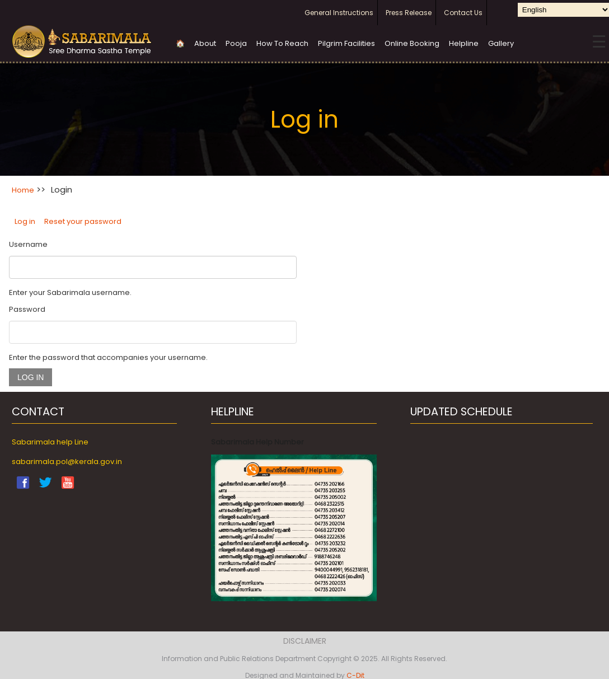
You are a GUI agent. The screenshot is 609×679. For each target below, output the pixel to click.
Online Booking (412, 43)
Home (23, 190)
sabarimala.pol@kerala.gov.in (67, 461)
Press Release (409, 12)
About (205, 43)
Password (27, 309)
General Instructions (338, 12)
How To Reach (282, 43)
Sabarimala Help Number (257, 442)
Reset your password (82, 221)
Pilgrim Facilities (346, 43)
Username (28, 244)
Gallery (501, 43)
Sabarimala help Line (50, 442)
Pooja (236, 43)
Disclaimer (304, 641)
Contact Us (463, 12)
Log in (25, 221)
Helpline (464, 43)
